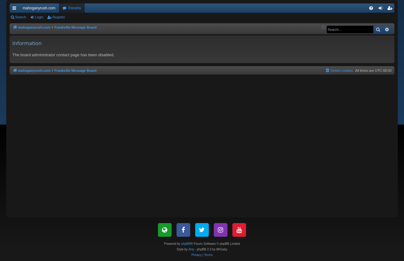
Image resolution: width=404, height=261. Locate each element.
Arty (191, 249)
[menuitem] (371, 8)
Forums (74, 8)
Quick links (15, 9)
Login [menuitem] (382, 9)
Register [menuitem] (391, 9)
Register (58, 17)
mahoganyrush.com (39, 8)
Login (39, 17)
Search (20, 17)
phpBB (186, 243)
